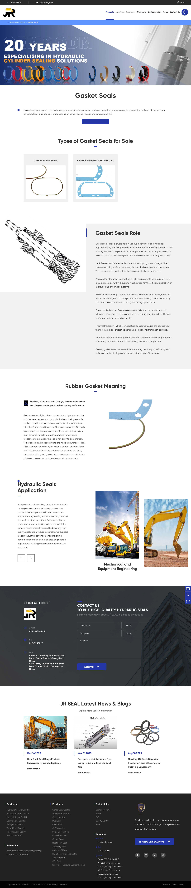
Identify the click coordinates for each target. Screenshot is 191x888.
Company (141, 12)
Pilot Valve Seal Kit (15, 835)
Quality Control (102, 821)
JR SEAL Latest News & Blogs (95, 703)
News (165, 12)
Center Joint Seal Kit (61, 810)
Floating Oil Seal (59, 843)
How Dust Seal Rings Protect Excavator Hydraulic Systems (44, 761)
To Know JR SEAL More (154, 841)
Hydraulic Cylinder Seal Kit (18, 810)
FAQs (98, 817)
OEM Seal (56, 861)
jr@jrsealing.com (44, 2)
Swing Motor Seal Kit (16, 824)
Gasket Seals (32, 22)
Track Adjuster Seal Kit (16, 832)
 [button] (21, 558)
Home (13, 22)
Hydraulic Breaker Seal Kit (18, 813)
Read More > (33, 768)
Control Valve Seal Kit (16, 821)
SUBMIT (92, 667)
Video (98, 813)
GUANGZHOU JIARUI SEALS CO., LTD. (34, 884)
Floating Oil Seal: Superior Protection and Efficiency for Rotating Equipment (144, 763)
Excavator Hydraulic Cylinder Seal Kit (68, 865)
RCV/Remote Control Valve (64, 854)
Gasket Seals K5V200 (46, 160)
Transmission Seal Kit (61, 813)
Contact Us (175, 12)
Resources (130, 12)
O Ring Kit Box (58, 817)
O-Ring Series (58, 828)
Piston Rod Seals (59, 835)
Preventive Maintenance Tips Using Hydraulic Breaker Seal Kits (94, 763)
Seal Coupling (58, 857)
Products (110, 12)
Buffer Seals (57, 824)
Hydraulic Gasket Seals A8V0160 (95, 160)
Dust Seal (56, 821)
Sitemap (166, 884)
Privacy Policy (178, 884)
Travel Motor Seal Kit (16, 828)
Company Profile (103, 810)
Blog (98, 824)
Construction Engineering (18, 854)
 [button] (31, 558)
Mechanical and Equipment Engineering (24, 850)
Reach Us (101, 833)
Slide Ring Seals (59, 846)
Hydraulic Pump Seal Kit (17, 817)
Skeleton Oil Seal (59, 850)
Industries (120, 12)
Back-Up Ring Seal (60, 832)
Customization (154, 12)
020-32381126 (14, 2)
